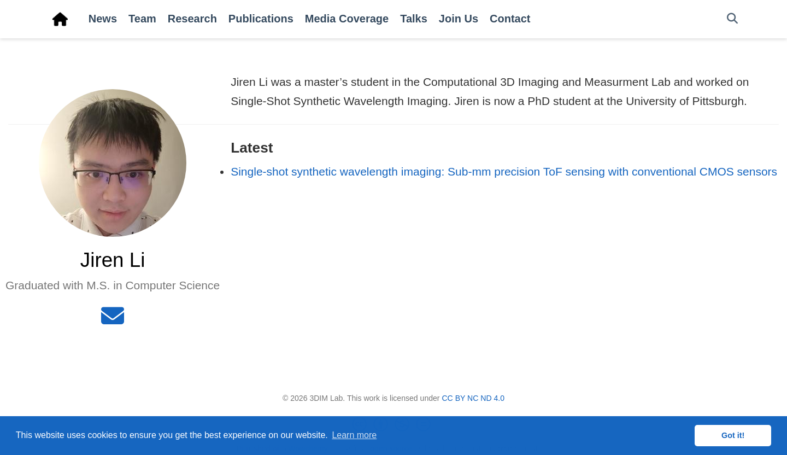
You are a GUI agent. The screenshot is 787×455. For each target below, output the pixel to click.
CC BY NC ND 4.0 (473, 398)
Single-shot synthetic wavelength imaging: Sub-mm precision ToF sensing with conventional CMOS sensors (504, 171)
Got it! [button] (732, 435)
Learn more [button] (354, 435)
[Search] (732, 19)
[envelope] (112, 320)
